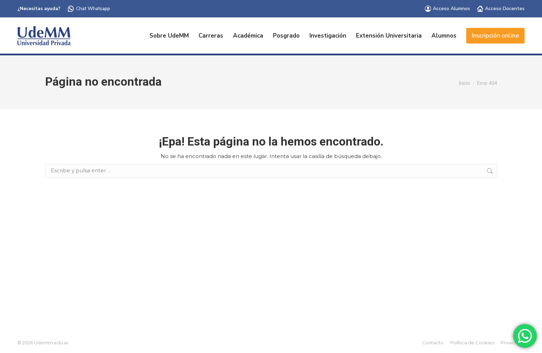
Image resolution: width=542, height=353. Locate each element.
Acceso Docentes (501, 8)
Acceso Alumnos (447, 8)
